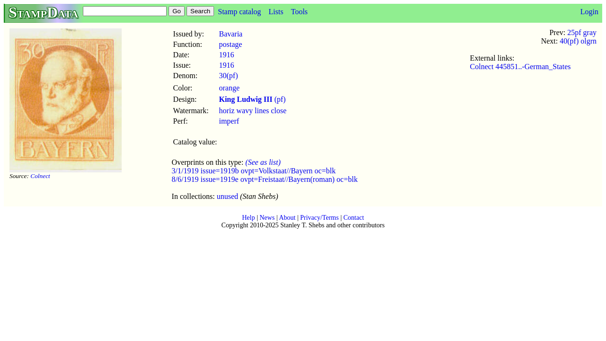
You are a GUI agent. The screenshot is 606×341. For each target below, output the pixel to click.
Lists (275, 12)
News (267, 217)
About (287, 217)
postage (230, 44)
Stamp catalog (239, 12)
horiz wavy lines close (252, 111)
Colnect (40, 175)
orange (229, 88)
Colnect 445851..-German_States (520, 67)
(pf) (252, 99)
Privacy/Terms (319, 217)
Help (248, 217)
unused (227, 196)
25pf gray (582, 32)
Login (589, 12)
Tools (299, 12)
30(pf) (228, 76)
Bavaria (230, 34)
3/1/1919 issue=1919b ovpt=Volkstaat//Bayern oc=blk (254, 171)
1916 (226, 55)
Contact (353, 217)
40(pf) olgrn (578, 41)
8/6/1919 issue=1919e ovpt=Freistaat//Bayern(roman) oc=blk (265, 179)
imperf (229, 121)
